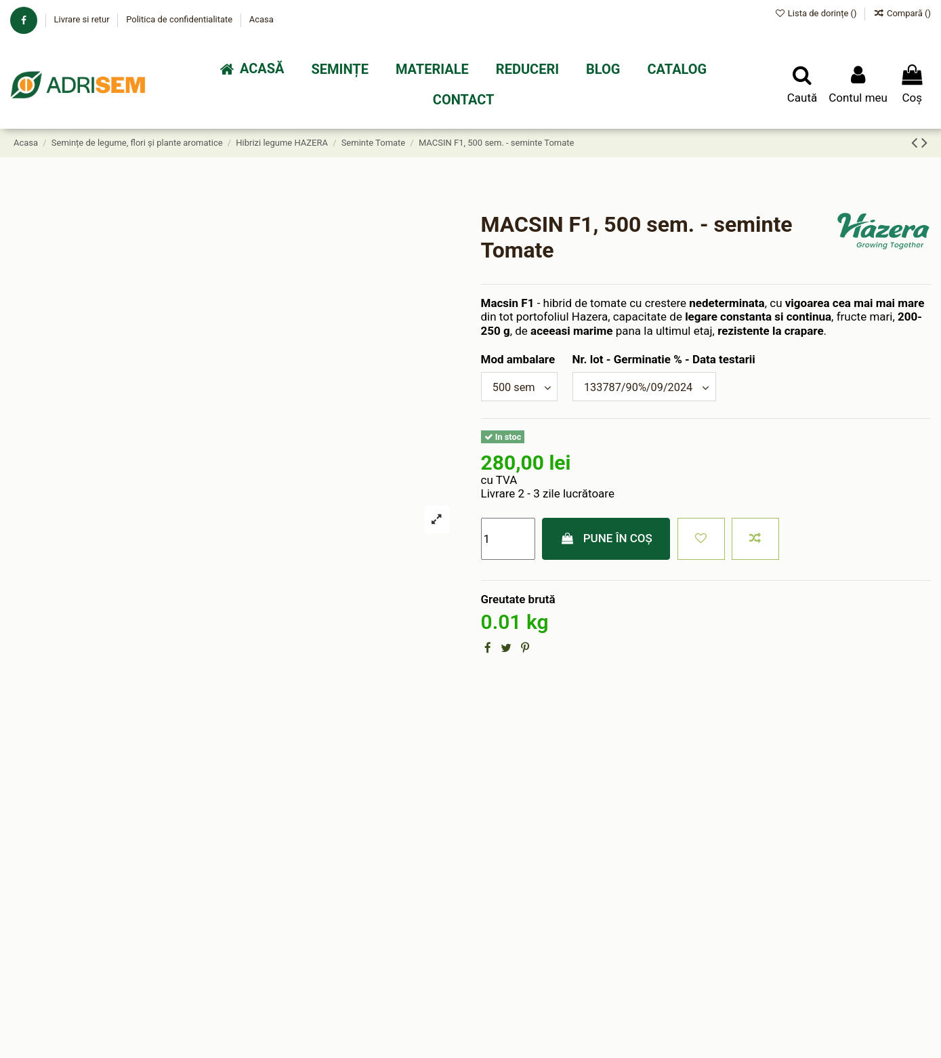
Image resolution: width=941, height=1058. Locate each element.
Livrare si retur (82, 19)
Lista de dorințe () (816, 13)
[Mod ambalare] (521, 387)
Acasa (261, 19)
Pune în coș (606, 539)
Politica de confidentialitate (180, 19)
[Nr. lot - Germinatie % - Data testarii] (651, 387)
